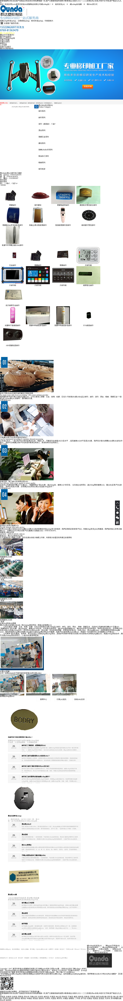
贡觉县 (101, 998)
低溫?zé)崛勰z (25, 949)
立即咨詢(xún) (5, 400)
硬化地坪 (20, 958)
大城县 (65, 998)
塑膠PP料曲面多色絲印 (38, 325)
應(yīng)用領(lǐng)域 (7, 38)
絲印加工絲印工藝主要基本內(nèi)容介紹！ (36, 766)
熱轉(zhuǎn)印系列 (46, 150)
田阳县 (20, 997)
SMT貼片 (51, 958)
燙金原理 (25, 913)
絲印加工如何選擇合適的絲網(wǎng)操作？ (36, 776)
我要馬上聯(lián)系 (7, 532)
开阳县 (92, 997)
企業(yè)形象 (5, 40)
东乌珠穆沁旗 (116, 998)
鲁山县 (116, 997)
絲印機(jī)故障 (26, 934)
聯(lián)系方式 (92, 4)
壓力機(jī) (32, 949)
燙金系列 (42, 130)
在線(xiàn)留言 (5, 47)
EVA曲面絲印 (88, 325)
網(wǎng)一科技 (79, 969)
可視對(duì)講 (69, 949)
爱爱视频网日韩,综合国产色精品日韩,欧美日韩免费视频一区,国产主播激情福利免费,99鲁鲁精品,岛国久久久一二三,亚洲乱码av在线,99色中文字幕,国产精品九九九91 (60, 994)
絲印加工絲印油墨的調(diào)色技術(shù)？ (36, 756)
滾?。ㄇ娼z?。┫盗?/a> (9, 183)
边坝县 (14, 997)
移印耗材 (42, 169)
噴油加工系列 (44, 156)
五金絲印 (12, 265)
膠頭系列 (42, 143)
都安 (75, 997)
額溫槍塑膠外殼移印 (63, 225)
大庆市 (107, 998)
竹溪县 (52, 997)
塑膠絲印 (12, 205)
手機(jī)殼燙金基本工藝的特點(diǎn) (34, 855)
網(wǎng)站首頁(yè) (7, 33)
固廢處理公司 (4, 958)
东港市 (8, 997)
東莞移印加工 (13, 103)
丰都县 (29, 998)
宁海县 (70, 997)
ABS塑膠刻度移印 (12, 345)
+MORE (3, 185)
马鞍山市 (33, 997)
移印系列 (42, 111)
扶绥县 (2, 997)
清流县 (35, 998)
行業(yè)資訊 (5, 41)
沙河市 (40, 997)
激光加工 (62, 949)
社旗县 (89, 998)
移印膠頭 (37, 205)
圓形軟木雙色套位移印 (88, 205)
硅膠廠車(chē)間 (6, 599)
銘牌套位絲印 (88, 285)
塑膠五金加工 (58, 103)
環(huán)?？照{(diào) (80, 949)
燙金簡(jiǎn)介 (26, 824)
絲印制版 (25, 923)
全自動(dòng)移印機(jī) (61, 958)
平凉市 (5, 998)
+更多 (2, 558)
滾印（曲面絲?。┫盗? (47, 124)
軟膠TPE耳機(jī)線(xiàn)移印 (12, 245)
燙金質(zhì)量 (12, 894)
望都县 (71, 998)
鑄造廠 (57, 949)
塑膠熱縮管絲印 (63, 205)
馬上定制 (3, 444)
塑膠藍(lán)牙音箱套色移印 (12, 225)
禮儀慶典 (26, 958)
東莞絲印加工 (23, 103)
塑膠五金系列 (44, 137)
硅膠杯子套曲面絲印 (12, 325)
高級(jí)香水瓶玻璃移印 (38, 225)
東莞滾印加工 (32, 103)
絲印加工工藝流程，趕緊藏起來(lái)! (34, 745)
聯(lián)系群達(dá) (6, 48)
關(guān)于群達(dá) (7, 35)
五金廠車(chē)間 (6, 578)
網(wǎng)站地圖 (76, 4)
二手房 (77, 998)
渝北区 (8, 1000)
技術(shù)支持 (79, 699)
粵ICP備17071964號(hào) (65, 972)
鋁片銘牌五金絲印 (12, 305)
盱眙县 (64, 997)
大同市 (47, 998)
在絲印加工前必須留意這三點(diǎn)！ (20, 737)
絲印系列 (42, 117)
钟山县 (58, 997)
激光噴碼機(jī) (16, 949)
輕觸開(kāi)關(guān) (5, 949)
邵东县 (11, 998)
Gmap (84, 970)
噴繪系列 (42, 162)
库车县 (109, 997)
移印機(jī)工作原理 (28, 903)
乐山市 (2, 1000)
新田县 (17, 998)
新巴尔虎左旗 (101, 997)
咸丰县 (46, 997)
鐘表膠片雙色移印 (88, 225)
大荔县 (53, 998)
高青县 (86, 997)
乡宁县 (83, 998)
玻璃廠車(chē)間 (6, 620)
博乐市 (59, 998)
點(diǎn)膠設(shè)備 (41, 949)
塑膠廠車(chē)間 (6, 557)
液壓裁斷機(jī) (43, 958)
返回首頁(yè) (60, 4)
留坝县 (80, 997)
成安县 (23, 998)
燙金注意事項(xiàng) (14, 816)
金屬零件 (51, 949)
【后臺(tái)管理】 (73, 970)
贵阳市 (41, 998)
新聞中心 (3, 43)
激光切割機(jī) (34, 958)
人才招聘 (3, 45)
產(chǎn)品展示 (5, 36)
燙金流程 (25, 834)
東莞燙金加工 (40, 103)
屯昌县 (95, 998)
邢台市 (26, 997)
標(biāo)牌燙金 (26, 845)
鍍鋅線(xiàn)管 (13, 958)
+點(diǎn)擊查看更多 (30, 635)
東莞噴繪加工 (48, 103)
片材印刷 (88, 265)
